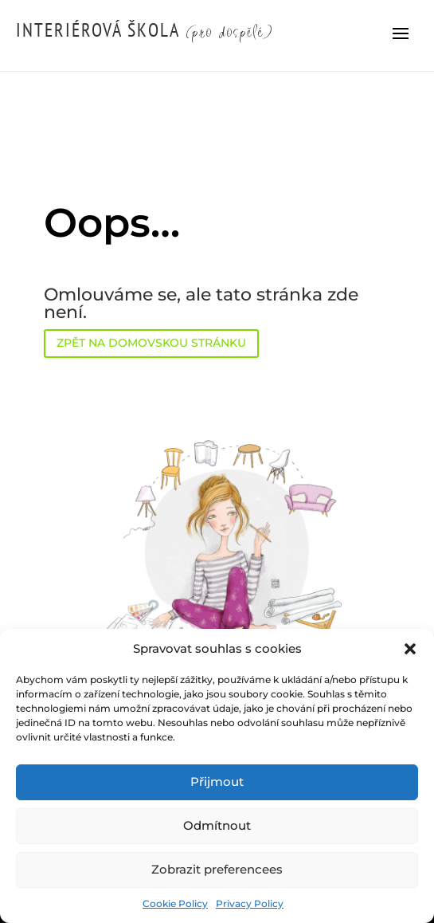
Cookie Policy (175, 903)
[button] (410, 649)
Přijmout (217, 781)
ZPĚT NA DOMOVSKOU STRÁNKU (151, 343)
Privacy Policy (249, 903)
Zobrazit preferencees (217, 869)
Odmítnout (217, 825)
